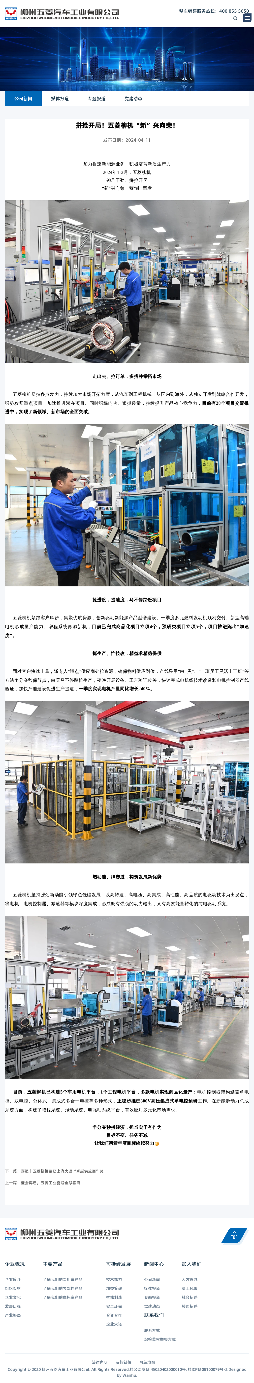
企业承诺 (114, 1324)
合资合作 (114, 1315)
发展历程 (13, 1306)
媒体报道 (60, 98)
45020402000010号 (168, 1369)
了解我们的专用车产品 (63, 1279)
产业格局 (13, 1315)
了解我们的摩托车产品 (63, 1297)
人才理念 (190, 1279)
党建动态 (133, 98)
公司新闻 (23, 98)
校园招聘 (190, 1306)
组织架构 (13, 1288)
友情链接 (123, 1362)
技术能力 (114, 1279)
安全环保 (114, 1306)
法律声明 (100, 1362)
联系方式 (152, 1330)
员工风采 (190, 1288)
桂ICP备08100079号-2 (207, 1369)
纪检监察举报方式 (160, 1339)
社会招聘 (190, 1297)
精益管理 (114, 1288)
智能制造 (114, 1297)
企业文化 (13, 1297)
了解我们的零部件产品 (63, 1288)
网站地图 (147, 1362)
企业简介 (13, 1279)
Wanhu (129, 1375)
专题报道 (97, 98)
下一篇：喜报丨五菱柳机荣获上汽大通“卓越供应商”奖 (54, 1171)
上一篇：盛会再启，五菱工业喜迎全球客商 (42, 1182)
